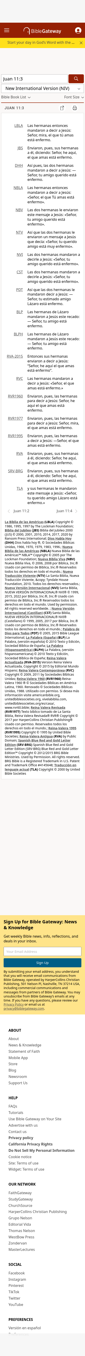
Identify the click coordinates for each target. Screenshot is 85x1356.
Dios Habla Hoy (59, 538)
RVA (19, 453)
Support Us (18, 1082)
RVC (19, 378)
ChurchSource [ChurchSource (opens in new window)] (20, 1205)
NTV (19, 232)
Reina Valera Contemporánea (42, 670)
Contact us (18, 1131)
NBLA (18, 187)
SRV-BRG (15, 470)
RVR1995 (15, 435)
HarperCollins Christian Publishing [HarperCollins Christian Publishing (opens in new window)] (38, 1211)
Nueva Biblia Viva (51, 559)
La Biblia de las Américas (24, 522)
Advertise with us (23, 1125)
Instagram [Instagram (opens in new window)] (17, 1279)
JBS (20, 148)
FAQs (13, 1106)
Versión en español (25, 1327)
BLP (20, 311)
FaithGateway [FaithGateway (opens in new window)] (20, 1192)
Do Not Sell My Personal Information (42, 1150)
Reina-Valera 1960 (31, 679)
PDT (19, 289)
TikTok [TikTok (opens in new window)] (14, 1291)
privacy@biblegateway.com (24, 1008)
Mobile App (18, 1057)
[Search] (76, 78)
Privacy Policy (14, 1004)
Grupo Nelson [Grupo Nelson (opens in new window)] (20, 1217)
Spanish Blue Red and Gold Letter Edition (37, 742)
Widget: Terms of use (26, 1169)
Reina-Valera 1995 (62, 728)
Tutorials (16, 1112)
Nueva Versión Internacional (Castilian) (39, 610)
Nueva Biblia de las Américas (39, 549)
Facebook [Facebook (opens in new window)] (17, 1273)
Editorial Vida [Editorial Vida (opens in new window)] (20, 1224)
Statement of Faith (24, 1051)
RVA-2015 (15, 356)
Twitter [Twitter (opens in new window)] (14, 1298)
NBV (19, 209)
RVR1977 (15, 418)
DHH (19, 165)
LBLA (19, 125)
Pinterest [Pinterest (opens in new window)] (16, 1285)
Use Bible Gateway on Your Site (35, 1118)
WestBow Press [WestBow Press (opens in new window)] (21, 1237)
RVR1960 (15, 396)
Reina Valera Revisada (48, 707)
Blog (12, 1070)
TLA (20, 488)
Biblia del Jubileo (18, 530)
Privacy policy (21, 1137)
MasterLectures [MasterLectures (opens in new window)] (22, 1249)
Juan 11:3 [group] (14, 108)
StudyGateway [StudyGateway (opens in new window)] (21, 1199)
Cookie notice (20, 1156)
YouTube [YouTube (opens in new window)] (16, 1304)
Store (13, 1063)
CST (20, 271)
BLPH (18, 334)
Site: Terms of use (24, 1163)
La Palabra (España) (41, 637)
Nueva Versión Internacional (27, 588)
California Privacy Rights (31, 1144)
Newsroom (18, 1076)
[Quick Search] (34, 78)
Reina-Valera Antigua (36, 736)
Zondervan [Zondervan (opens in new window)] (18, 1243)
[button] (78, 30)
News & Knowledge (25, 1045)
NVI (20, 254)
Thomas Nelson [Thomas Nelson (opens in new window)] (22, 1230)
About (14, 1038)
